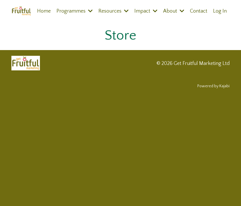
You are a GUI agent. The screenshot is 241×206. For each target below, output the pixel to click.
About (173, 11)
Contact (198, 11)
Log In (220, 11)
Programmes (74, 11)
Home (44, 11)
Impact (145, 11)
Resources (113, 11)
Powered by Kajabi (213, 86)
